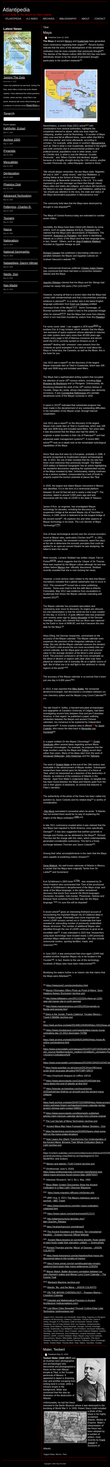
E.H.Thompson (63, 1322)
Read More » (33, 105)
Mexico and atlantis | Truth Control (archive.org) (70, 1164)
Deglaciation (11, 173)
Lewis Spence (67, 230)
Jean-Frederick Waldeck (88, 1331)
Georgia (80, 1326)
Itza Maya (47, 1331)
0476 (53, 560)
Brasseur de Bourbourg (53, 1319)
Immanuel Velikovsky (53, 756)
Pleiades (100, 317)
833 (96, 326)
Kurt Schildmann (72, 1333)
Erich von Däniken (79, 304)
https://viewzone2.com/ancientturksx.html (67, 985)
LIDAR (53, 1336)
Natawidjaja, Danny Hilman (20, 262)
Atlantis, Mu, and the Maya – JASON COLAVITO (71, 1287)
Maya (47, 32)
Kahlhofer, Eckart (14, 128)
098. (77, 817)
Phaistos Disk (12, 184)
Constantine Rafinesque (74, 393)
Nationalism (10, 240)
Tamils (46, 1343)
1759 (76, 880)
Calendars (76, 1319)
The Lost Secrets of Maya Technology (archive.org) (72, 1121)
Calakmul (67, 1319)
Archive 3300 (11, 139)
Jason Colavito (71, 1331)
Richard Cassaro (51, 253)
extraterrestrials (93, 1324)
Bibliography (67, 19)
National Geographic (16, 251)
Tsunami (8, 218)
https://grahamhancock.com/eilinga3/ (65, 1227)
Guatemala (82, 41)
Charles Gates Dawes (92, 268)
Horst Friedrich (80, 1329)
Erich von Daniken (78, 1324)
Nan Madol (10, 285)
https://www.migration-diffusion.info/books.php (71, 1193)
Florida (46, 1326)
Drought (52, 1322)
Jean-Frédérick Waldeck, (88, 241)
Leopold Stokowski (87, 1333)
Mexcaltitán (10, 162)
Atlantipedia (16, 10)
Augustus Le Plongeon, (65, 235)
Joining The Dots (14, 77)
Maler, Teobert (54, 1349)
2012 (52, 1317)
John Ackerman (73, 756)
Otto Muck (49, 811)
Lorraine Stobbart (64, 1336)
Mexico (68, 41)
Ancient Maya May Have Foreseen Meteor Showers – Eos (75, 1126)
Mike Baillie (78, 689)
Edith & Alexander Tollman (81, 1322)
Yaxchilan (90, 1343)
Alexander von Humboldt (65, 1317)
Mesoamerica (98, 143)
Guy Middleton (67, 1329)
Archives (48, 19)
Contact (99, 19)
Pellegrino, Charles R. (17, 206)
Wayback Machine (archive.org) (64, 1282)
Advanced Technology (17, 195)
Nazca (7, 229)
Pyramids (9, 150)
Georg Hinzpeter (79, 617)
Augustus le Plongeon (96, 1317)
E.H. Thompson (87, 230)
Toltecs (85, 750)
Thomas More (67, 1343)
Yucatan (98, 1343)
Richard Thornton (74, 1340)
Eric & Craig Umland (61, 1324)
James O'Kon (58, 1331)
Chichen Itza (87, 1319)
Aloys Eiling (81, 1317)
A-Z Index (32, 19)
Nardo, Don (10, 274)
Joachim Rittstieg (52, 282)
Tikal (76, 1343)
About (85, 19)
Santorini (85, 1340)
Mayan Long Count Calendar (90, 1336)
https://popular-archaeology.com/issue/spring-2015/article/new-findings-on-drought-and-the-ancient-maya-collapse (73, 1092)
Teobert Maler (63, 764)
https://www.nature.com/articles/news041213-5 (71, 1214)
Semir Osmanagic (97, 1340)
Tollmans (94, 756)
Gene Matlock (50, 865)
